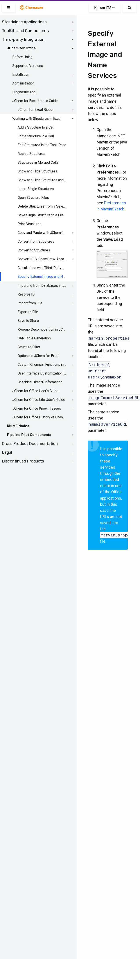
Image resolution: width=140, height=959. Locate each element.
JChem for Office (21, 48)
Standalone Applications (24, 22)
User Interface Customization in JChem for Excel (42, 373)
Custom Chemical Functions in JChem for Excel (42, 364)
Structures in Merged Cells (38, 162)
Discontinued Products (23, 461)
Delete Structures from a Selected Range (42, 206)
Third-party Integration (23, 39)
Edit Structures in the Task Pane (42, 145)
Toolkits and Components (25, 30)
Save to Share (28, 321)
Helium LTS (104, 8)
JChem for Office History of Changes (38, 417)
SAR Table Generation (34, 338)
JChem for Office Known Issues (36, 408)
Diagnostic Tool (24, 92)
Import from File (30, 303)
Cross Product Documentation (30, 443)
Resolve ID (26, 294)
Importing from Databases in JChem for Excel (42, 285)
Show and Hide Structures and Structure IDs (42, 180)
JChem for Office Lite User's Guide (38, 400)
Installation (20, 74)
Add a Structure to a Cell (36, 127)
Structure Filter (29, 347)
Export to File (28, 312)
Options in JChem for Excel (38, 356)
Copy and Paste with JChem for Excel (42, 233)
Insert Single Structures (36, 189)
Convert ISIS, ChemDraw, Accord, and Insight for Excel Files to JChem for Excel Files (42, 259)
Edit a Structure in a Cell (36, 136)
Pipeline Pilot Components (29, 435)
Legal (7, 452)
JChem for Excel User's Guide (35, 101)
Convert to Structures (34, 250)
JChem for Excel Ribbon (36, 110)
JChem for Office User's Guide (35, 391)
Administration (23, 83)
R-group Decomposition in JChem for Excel (42, 329)
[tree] (38, 242)
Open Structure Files (33, 197)
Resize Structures (31, 154)
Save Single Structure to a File (41, 215)
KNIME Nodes (18, 426)
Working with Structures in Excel (36, 119)
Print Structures (29, 224)
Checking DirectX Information (40, 382)
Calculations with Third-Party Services (42, 268)
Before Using (22, 57)
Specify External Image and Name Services (42, 276)
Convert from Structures (36, 241)
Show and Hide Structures (37, 171)
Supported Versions (27, 66)
